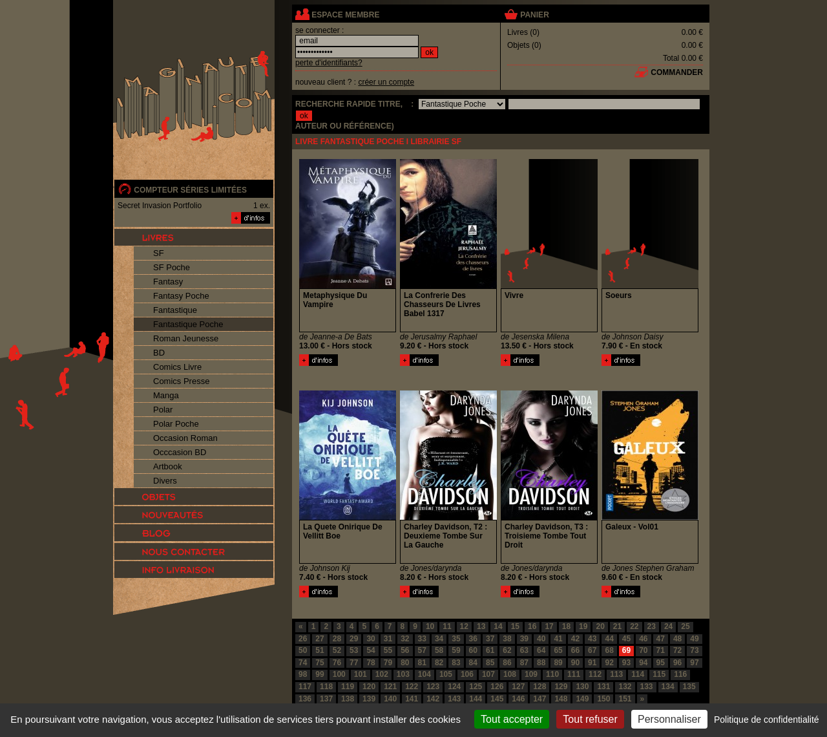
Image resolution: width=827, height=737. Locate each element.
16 (532, 626)
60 (473, 650)
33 (422, 638)
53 (354, 650)
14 (498, 626)
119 (347, 686)
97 (694, 662)
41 (558, 638)
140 (390, 698)
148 (560, 698)
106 (467, 674)
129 (560, 686)
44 (609, 638)
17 (549, 626)
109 (531, 674)
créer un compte (386, 82)
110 (552, 674)
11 (447, 626)
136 (304, 698)
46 (643, 638)
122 (411, 686)
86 (507, 662)
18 (566, 626)
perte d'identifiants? (328, 62)
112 (595, 674)
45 (626, 638)
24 (668, 626)
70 (643, 650)
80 (405, 662)
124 (454, 686)
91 (592, 662)
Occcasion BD (179, 452)
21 (617, 626)
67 (592, 650)
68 (609, 650)
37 (490, 638)
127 (518, 686)
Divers (165, 481)
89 (558, 662)
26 (302, 638)
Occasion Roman (185, 438)
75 (319, 662)
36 (473, 638)
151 (624, 698)
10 (430, 626)
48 (677, 638)
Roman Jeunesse (185, 338)
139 (368, 698)
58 (439, 650)
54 (370, 650)
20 (600, 626)
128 (539, 686)
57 (422, 650)
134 (668, 686)
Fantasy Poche (181, 296)
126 (496, 686)
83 (456, 662)
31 (388, 638)
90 (575, 662)
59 (456, 650)
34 (439, 638)
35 (456, 638)
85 (490, 662)
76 (337, 662)
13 (481, 626)
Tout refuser (590, 719)
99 (319, 674)
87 (524, 662)
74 (302, 662)
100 (339, 674)
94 (643, 662)
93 (626, 662)
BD (159, 353)
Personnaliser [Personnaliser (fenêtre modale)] (669, 719)
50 (302, 650)
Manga (166, 395)
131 (603, 686)
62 (507, 650)
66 (575, 650)
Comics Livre (177, 367)
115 (659, 674)
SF (158, 253)
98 (302, 674)
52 (337, 650)
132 (624, 686)
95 (660, 662)
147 (539, 698)
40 (541, 638)
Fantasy (168, 281)
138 (347, 698)
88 (541, 662)
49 (694, 638)
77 (354, 662)
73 (694, 650)
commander (677, 72)
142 (432, 698)
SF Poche (171, 267)
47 (660, 638)
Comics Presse (181, 381)
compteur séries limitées (190, 190)
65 (558, 650)
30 (370, 638)
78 (370, 662)
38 (507, 638)
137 (326, 698)
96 (677, 662)
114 (637, 674)
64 (541, 650)
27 (319, 638)
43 (592, 638)
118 (326, 686)
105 (445, 674)
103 (403, 674)
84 (473, 662)
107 (488, 674)
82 (439, 662)
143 (454, 698)
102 (381, 674)
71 (660, 650)
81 (422, 662)
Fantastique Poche (188, 324)
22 (634, 626)
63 (524, 650)
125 (475, 686)
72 (677, 650)
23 (651, 626)
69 (626, 650)
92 (609, 662)
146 (518, 698)
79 (388, 662)
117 (304, 686)
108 (509, 674)
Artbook (167, 466)
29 (354, 638)
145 (496, 698)
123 (432, 686)
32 (405, 638)
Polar (163, 409)
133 (646, 686)
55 (388, 650)
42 (575, 638)
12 (464, 626)
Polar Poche (176, 424)
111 (573, 674)
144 (475, 698)
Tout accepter (512, 719)
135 (689, 686)
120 (368, 686)
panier (534, 14)
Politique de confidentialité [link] (766, 719)
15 (515, 626)
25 (685, 626)
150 (603, 698)
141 (411, 698)
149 (582, 698)
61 (490, 650)
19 (583, 626)
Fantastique (175, 310)
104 (424, 674)
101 (360, 674)
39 (524, 638)
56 (405, 650)
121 (390, 686)
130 (582, 686)
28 (337, 638)
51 (319, 650)
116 (680, 674)
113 (616, 674)
